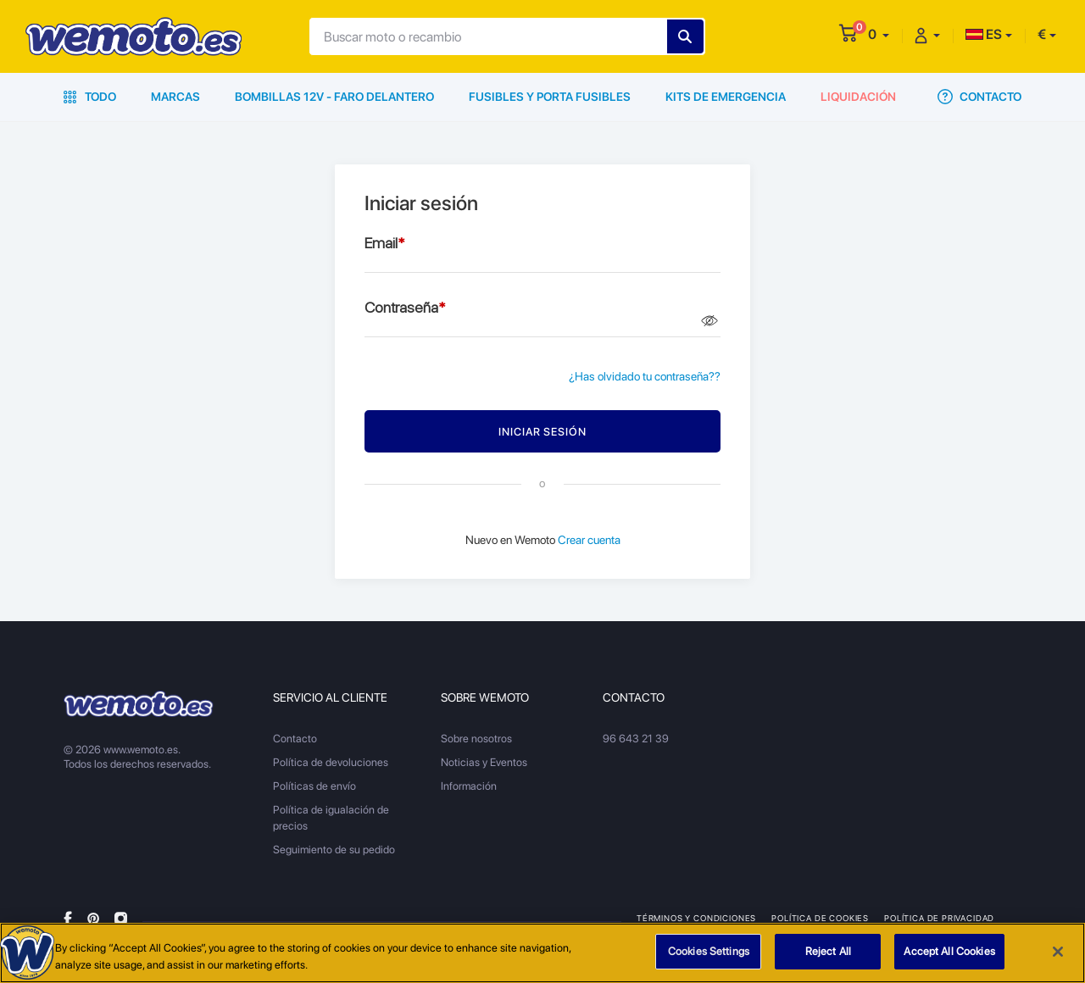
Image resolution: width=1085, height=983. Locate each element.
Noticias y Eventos (484, 762)
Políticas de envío (314, 786)
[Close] (1058, 951)
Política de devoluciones (330, 762)
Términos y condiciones (696, 918)
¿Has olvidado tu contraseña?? (645, 376)
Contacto (979, 96)
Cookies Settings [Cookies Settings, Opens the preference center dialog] (708, 951)
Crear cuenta (589, 540)
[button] (878, 34)
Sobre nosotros (476, 738)
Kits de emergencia (725, 96)
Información (469, 786)
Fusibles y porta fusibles (550, 96)
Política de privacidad (939, 918)
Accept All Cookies (949, 951)
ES (983, 34)
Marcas (175, 96)
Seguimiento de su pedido (334, 849)
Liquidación (858, 96)
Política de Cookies (820, 918)
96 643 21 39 (636, 738)
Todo (90, 96)
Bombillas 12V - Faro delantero (334, 96)
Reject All (828, 951)
